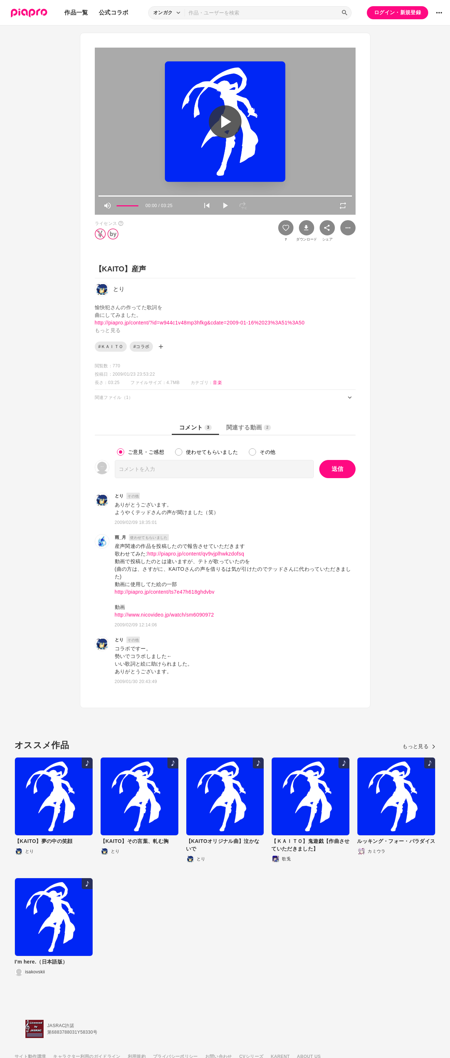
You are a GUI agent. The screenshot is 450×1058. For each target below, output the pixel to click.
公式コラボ (114, 12)
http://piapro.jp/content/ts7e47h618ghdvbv (165, 592)
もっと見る (418, 746)
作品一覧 (76, 12)
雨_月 (120, 537)
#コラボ (141, 346)
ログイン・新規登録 (397, 12)
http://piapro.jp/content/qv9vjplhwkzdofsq (195, 554)
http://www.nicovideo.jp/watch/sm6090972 (164, 615)
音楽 (217, 382)
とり (119, 495)
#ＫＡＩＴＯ (110, 346)
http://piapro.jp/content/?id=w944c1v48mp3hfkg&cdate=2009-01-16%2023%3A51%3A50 (200, 323)
